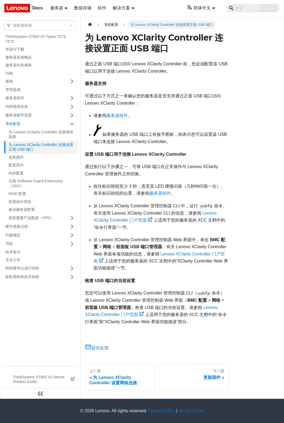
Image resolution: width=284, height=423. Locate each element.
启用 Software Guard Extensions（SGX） (36, 183)
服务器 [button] (56, 8)
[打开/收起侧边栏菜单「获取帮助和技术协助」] (72, 277)
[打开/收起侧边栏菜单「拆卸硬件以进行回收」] (72, 268)
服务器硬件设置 (18, 115)
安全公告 (12, 260)
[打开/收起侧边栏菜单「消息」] (72, 244)
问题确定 (12, 235)
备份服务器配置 (22, 209)
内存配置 (16, 173)
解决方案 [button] (121, 8)
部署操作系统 (20, 202)
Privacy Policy (161, 410)
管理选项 (12, 89)
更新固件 (16, 157)
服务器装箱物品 (18, 57)
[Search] (253, 8)
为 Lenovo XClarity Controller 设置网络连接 (41, 134)
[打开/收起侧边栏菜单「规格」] (72, 81)
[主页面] (90, 24)
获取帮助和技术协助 (22, 277)
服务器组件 (14, 98)
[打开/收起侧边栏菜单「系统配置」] (72, 124)
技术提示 (12, 252)
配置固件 (16, 165)
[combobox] (13, 25)
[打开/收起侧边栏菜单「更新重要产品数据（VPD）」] (72, 218)
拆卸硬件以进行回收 (22, 268)
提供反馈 (97, 348)
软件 (102, 8)
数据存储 (82, 8)
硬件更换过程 (16, 226)
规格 (9, 81)
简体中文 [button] (199, 8)
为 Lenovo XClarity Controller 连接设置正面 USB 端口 (41, 147)
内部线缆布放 (16, 106)
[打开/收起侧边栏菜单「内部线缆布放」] (72, 106)
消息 (9, 243)
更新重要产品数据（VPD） (31, 218)
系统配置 (12, 124)
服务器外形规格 (18, 65)
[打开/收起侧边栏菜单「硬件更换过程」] (72, 226)
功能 (9, 73)
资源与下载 (14, 49)
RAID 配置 (17, 193)
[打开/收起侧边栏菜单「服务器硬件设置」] (72, 115)
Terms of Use (191, 410)
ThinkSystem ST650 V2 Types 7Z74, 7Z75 (36, 39)
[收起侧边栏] (40, 393)
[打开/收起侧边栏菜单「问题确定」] (72, 235)
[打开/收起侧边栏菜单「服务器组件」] (72, 98)
